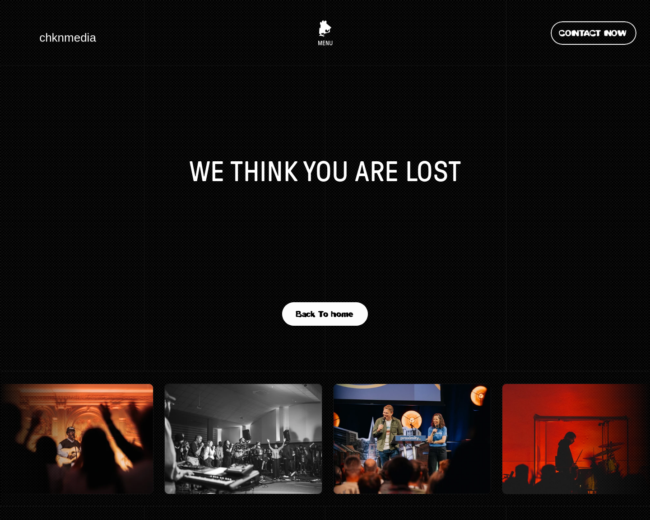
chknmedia (67, 36)
